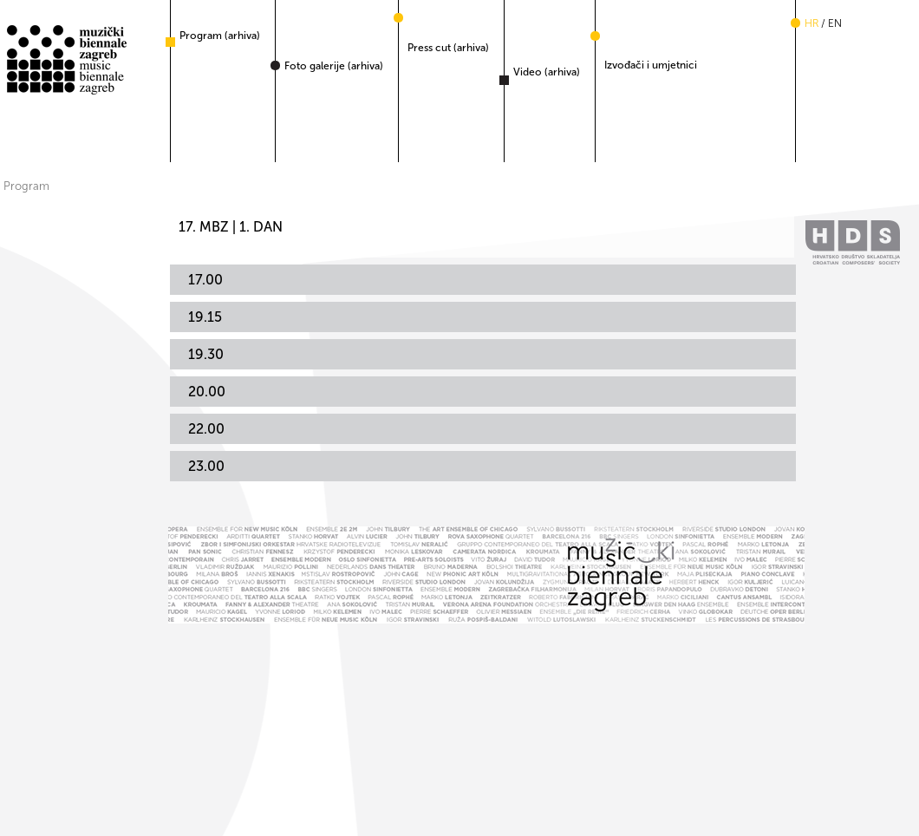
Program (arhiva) (219, 35)
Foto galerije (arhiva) (333, 66)
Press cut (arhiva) (448, 48)
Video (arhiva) (546, 72)
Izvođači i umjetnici (650, 65)
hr (811, 23)
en (835, 23)
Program (26, 186)
